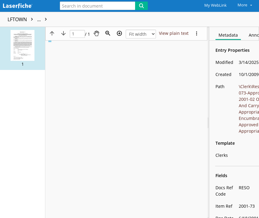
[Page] (77, 34)
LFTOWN (29, 19)
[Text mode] (173, 33)
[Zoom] (108, 33)
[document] (234, 122)
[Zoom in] (119, 33)
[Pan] (96, 33)
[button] (22, 48)
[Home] (25, 6)
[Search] (141, 6)
